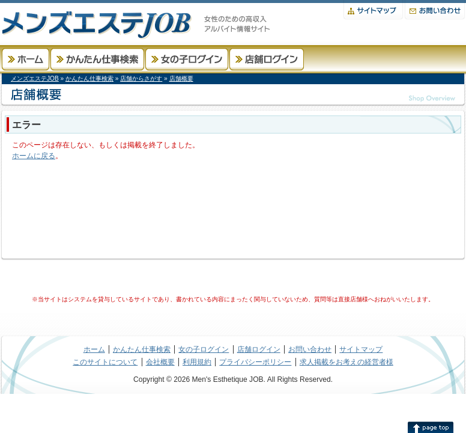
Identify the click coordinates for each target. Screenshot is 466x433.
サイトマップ (373, 10)
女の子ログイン (186, 59)
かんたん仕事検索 (97, 59)
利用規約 (197, 362)
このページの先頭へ (430, 427)
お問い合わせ (434, 10)
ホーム (25, 59)
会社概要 (160, 362)
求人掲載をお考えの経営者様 (346, 362)
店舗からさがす (141, 78)
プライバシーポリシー (255, 362)
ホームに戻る (33, 156)
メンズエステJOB (35, 78)
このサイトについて (105, 362)
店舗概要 (181, 78)
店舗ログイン (266, 59)
